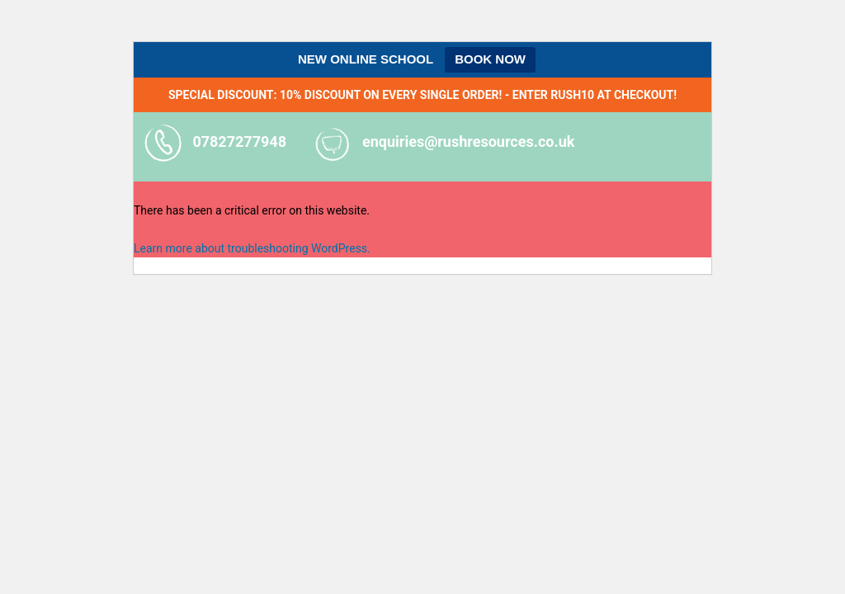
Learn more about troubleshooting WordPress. (252, 248)
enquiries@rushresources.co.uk (468, 141)
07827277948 (239, 141)
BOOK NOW (490, 59)
